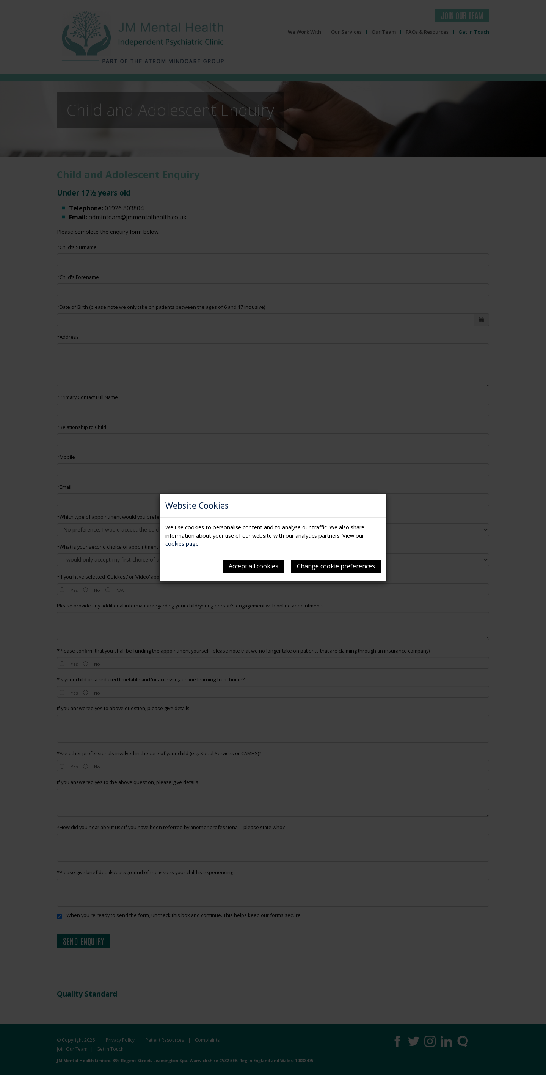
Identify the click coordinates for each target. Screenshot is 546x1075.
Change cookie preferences (336, 566)
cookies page (182, 543)
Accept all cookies (253, 566)
